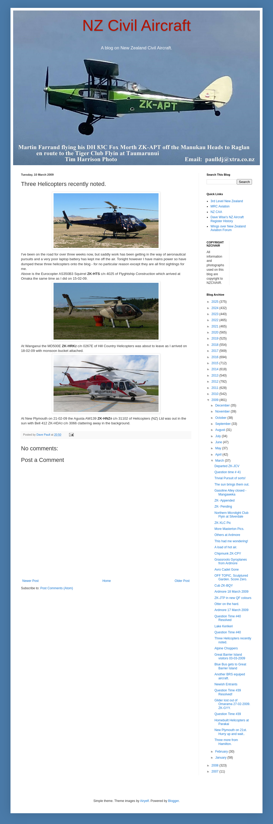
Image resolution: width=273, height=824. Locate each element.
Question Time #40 (227, 632)
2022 (215, 320)
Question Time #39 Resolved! (227, 692)
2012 (215, 381)
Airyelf (144, 801)
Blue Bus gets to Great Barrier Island (230, 666)
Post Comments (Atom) (56, 588)
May (218, 448)
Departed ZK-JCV (226, 466)
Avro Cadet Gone (226, 569)
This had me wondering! (231, 541)
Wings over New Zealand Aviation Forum (228, 228)
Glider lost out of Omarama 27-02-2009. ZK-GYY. (232, 704)
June (219, 442)
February (222, 751)
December (223, 405)
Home (106, 581)
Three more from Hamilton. (226, 741)
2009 (215, 400)
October (221, 418)
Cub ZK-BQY (223, 585)
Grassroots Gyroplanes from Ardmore (230, 561)
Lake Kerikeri (223, 626)
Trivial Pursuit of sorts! (229, 478)
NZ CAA (216, 212)
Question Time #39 (227, 714)
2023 (215, 314)
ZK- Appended (224, 500)
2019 (215, 338)
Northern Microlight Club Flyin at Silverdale (231, 514)
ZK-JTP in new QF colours (232, 598)
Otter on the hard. (226, 604)
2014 (215, 369)
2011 (215, 388)
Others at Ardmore (227, 535)
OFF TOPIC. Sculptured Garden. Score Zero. (231, 577)
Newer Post (30, 581)
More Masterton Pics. (229, 529)
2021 (215, 326)
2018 (215, 345)
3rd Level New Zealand (227, 201)
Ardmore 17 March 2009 (231, 610)
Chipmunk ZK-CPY (227, 553)
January (221, 757)
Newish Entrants (225, 684)
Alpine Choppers (226, 648)
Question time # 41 (227, 472)
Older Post (182, 581)
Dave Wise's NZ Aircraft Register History (227, 219)
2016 (215, 357)
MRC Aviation (220, 206)
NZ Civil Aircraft (136, 25)
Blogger (173, 801)
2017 (215, 351)
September (223, 424)
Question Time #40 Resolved (227, 618)
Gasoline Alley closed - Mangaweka (230, 492)
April (218, 454)
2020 (215, 332)
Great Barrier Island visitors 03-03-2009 (229, 656)
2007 (215, 771)
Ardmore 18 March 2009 (231, 591)
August (220, 430)
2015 (215, 363)
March (220, 460)
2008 (215, 765)
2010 (215, 394)
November (223, 411)
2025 (215, 302)
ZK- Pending (223, 506)
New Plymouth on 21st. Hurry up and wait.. (230, 732)
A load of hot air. (225, 547)
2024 (215, 308)
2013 (215, 375)
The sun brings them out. (231, 484)
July (218, 436)
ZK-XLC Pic (222, 523)
